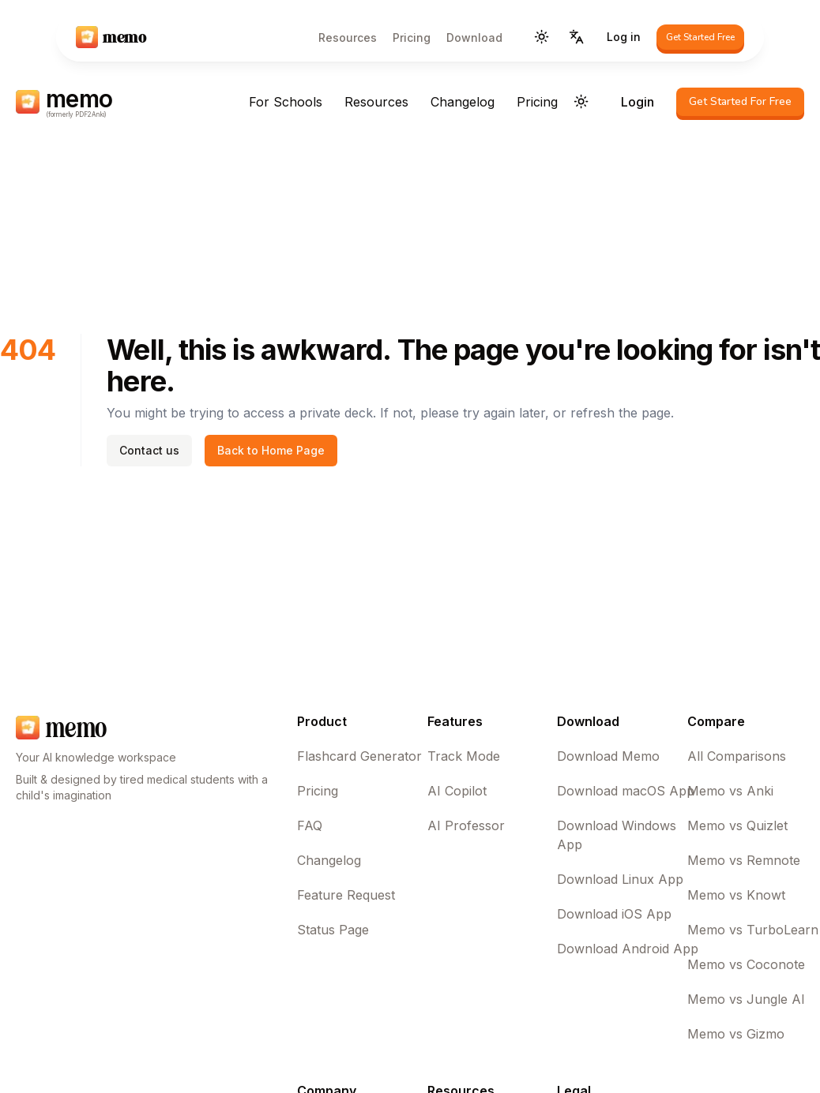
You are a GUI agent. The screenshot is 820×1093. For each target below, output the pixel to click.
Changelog (463, 102)
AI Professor (466, 825)
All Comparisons (736, 756)
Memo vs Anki (730, 791)
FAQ (309, 825)
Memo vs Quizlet (737, 825)
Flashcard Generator (359, 756)
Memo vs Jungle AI (746, 999)
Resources (347, 37)
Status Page (333, 930)
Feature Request (346, 895)
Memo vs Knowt (736, 895)
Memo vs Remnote (743, 860)
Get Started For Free (740, 101)
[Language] (576, 37)
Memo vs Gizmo (735, 1034)
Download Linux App (620, 879)
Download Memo (608, 756)
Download (474, 37)
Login (637, 102)
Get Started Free (700, 37)
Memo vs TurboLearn (752, 930)
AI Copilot (457, 791)
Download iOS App (614, 914)
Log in (624, 36)
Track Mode (463, 756)
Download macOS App (625, 791)
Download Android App (627, 948)
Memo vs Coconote (746, 964)
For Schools (285, 102)
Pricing (412, 37)
